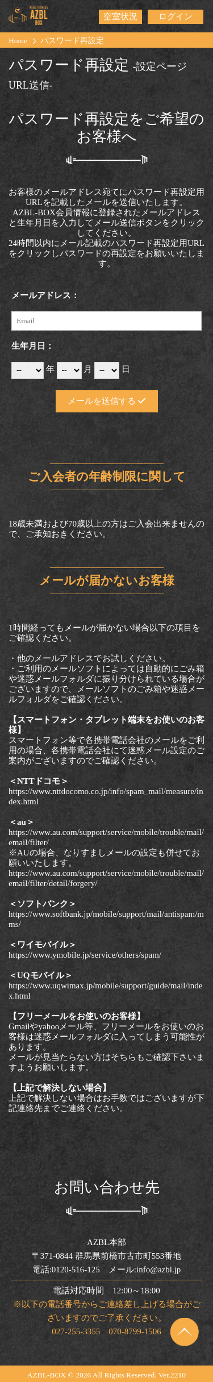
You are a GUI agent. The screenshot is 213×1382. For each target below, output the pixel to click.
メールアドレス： (45, 295)
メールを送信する (106, 401)
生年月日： (32, 345)
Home (18, 40)
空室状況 (120, 16)
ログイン (175, 16)
